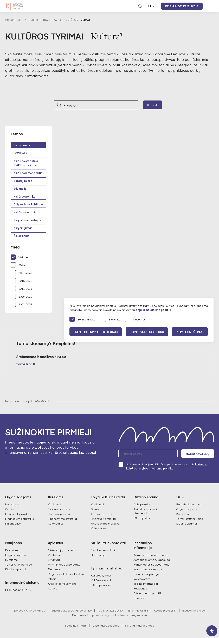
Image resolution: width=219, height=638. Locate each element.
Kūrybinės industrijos (27, 220)
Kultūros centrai (24, 212)
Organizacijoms (186, 509)
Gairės (9, 509)
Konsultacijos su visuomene (151, 564)
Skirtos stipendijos (59, 514)
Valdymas (54, 555)
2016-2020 (21, 281)
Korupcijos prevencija (147, 569)
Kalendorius (13, 523)
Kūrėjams (182, 514)
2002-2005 (21, 304)
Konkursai (11, 504)
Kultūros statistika (102, 580)
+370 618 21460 (112, 610)
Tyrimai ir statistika (43, 20)
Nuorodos (139, 598)
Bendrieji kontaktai (103, 550)
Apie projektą (142, 504)
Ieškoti (152, 105)
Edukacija (20, 188)
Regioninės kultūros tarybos (66, 574)
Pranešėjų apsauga (146, 574)
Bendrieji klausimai (188, 504)
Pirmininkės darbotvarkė (64, 564)
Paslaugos (140, 588)
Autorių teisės (23, 181)
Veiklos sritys (141, 579)
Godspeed (112, 625)
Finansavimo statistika (19, 518)
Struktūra (54, 559)
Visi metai (21, 257)
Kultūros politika (24, 196)
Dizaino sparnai (186, 523)
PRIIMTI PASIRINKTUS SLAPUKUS (96, 332)
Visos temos (22, 145)
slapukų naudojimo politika (153, 310)
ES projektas (141, 518)
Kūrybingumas (23, 228)
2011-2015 (21, 288)
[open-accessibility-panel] (211, 630)
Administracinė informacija (150, 555)
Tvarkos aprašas (59, 509)
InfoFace (148, 625)
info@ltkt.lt (141, 610)
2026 (18, 265)
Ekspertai (54, 569)
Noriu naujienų (197, 453)
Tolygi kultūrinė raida (189, 518)
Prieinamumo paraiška (148, 593)
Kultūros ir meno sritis (28, 173)
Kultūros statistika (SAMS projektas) (26, 163)
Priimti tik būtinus (190, 332)
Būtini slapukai (82, 319)
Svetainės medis (76, 625)
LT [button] (149, 6)
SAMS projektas (101, 585)
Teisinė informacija (145, 583)
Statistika (110, 319)
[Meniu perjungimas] (211, 6)
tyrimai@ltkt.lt (25, 364)
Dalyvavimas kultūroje (28, 204)
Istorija (52, 579)
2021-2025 (21, 273)
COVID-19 (20, 153)
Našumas (135, 319)
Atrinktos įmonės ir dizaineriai (145, 511)
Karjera (52, 588)
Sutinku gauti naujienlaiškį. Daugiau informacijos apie (162, 466)
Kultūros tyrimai (101, 575)
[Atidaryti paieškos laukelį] (140, 6)
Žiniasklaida (21, 236)
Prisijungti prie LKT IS (181, 6)
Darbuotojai (98, 555)
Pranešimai (12, 550)
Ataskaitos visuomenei (62, 583)
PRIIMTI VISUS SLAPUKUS (147, 332)
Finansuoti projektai (18, 514)
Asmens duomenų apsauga (151, 559)
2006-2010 (21, 296)
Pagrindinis (13, 20)
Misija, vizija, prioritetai (62, 550)
